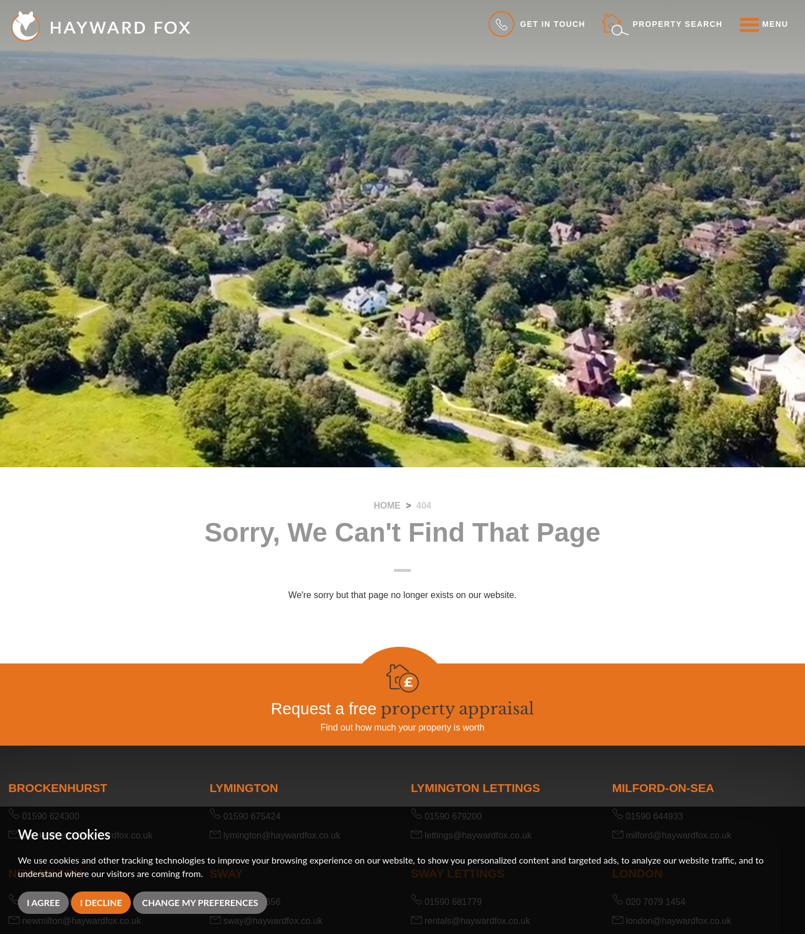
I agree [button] (43, 902)
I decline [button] (101, 902)
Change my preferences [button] (200, 902)
